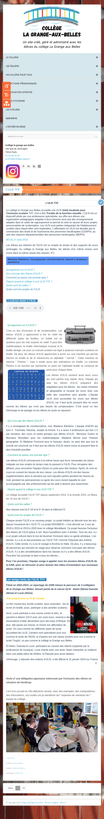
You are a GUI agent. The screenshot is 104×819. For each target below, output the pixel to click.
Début (10, 788)
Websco (63, 802)
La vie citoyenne (15, 100)
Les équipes (12, 66)
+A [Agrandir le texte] (6, 86)
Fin (24, 788)
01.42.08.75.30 (12, 155)
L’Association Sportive (19, 92)
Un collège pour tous (19, 74)
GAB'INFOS (11, 118)
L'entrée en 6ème (15, 126)
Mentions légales (51, 802)
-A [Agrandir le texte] (6, 95)
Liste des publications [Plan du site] (6, 103)
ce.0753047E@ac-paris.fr (17, 159)
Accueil (28, 189)
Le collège (12, 57)
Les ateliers (13, 109)
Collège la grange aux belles (31, 802)
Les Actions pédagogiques (21, 83)
